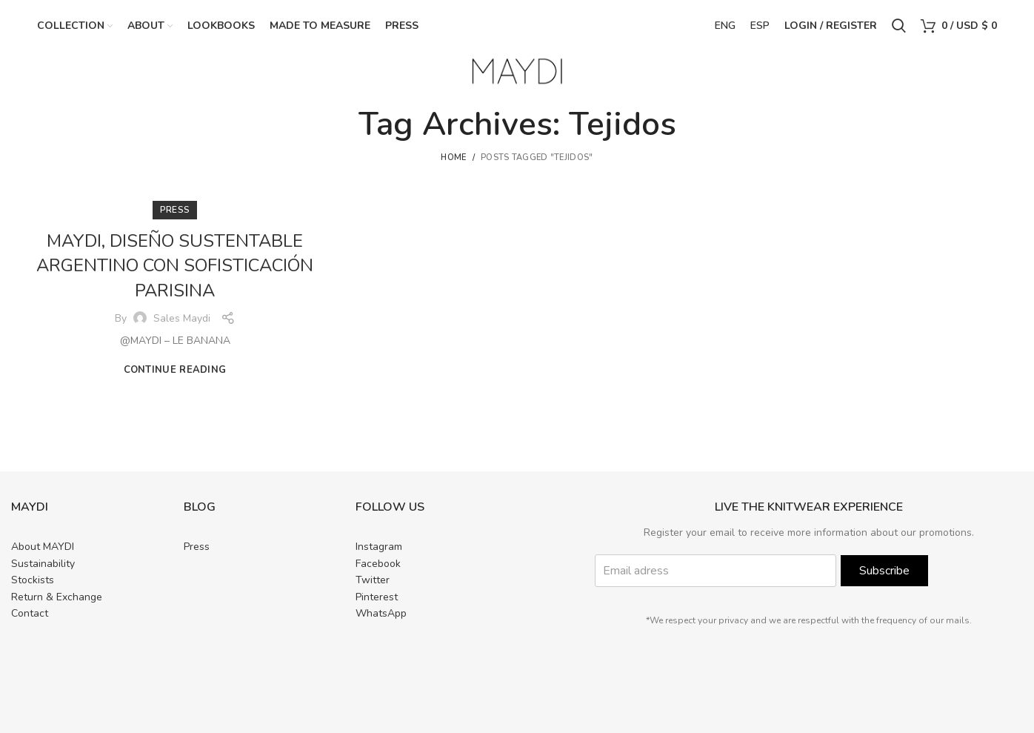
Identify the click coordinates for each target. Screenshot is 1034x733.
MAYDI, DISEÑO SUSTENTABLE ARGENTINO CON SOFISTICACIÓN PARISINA (175, 265)
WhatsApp (381, 613)
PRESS (175, 210)
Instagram (379, 547)
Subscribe (884, 571)
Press (197, 547)
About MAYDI (42, 547)
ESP (760, 26)
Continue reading (175, 370)
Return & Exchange (56, 597)
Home (453, 157)
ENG (725, 26)
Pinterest (377, 597)
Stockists (32, 580)
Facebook (378, 564)
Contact (29, 613)
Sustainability (43, 564)
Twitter (373, 580)
